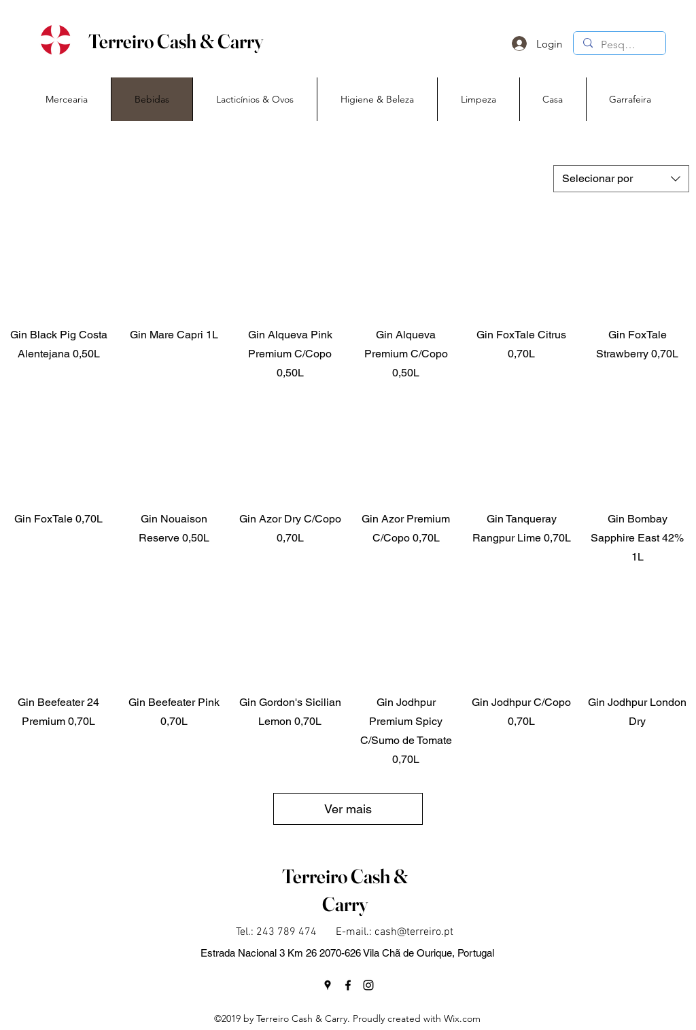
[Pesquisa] (619, 45)
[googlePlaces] (327, 985)
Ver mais (348, 809)
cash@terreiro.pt (414, 932)
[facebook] (348, 985)
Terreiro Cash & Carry (175, 41)
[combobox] (621, 178)
